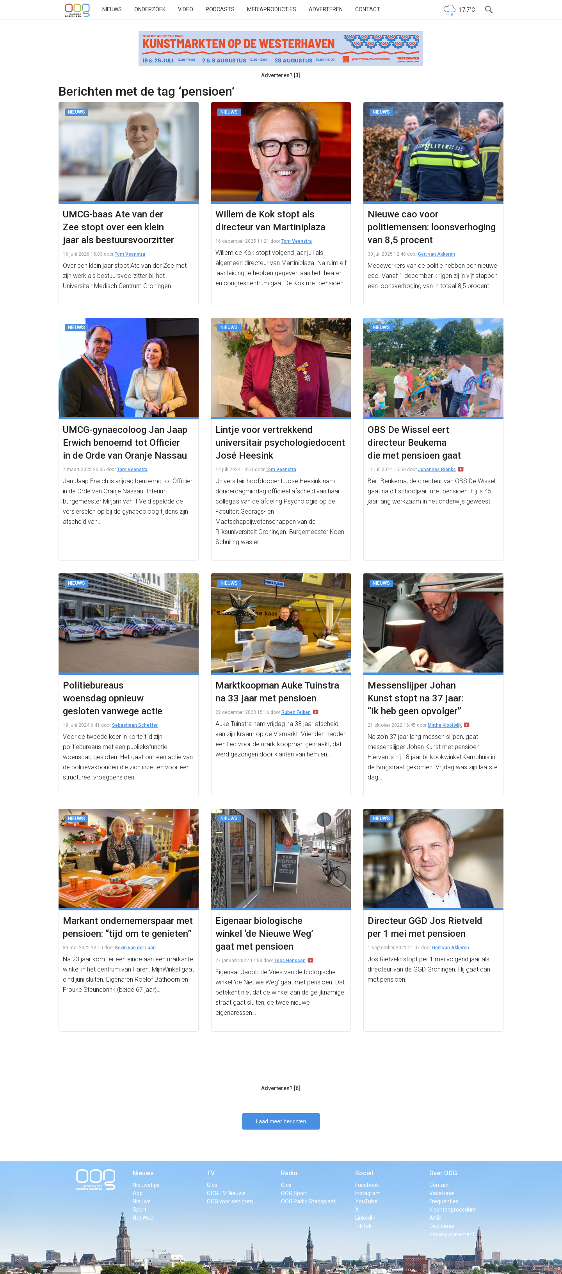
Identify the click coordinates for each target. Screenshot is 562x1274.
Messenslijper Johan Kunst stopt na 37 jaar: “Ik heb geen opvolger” (415, 698)
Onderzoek (149, 9)
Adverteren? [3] (280, 75)
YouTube (366, 1201)
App (138, 1193)
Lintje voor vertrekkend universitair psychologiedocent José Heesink (280, 442)
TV (211, 1173)
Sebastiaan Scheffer (135, 725)
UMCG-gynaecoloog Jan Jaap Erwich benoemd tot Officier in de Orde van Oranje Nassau (125, 442)
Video (185, 9)
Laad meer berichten (281, 1121)
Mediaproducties (271, 9)
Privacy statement (452, 1234)
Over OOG (443, 1173)
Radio (289, 1173)
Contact (367, 9)
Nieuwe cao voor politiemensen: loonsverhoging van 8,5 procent (432, 227)
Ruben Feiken (296, 712)
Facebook (367, 1185)
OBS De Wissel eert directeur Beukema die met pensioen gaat (414, 442)
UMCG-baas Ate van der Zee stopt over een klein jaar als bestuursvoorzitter (118, 227)
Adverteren (326, 9)
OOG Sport (294, 1193)
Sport (139, 1209)
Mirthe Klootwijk (445, 725)
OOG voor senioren (230, 1201)
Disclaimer (442, 1226)
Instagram (368, 1193)
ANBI (435, 1218)
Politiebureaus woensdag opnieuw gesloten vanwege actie (112, 698)
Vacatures (442, 1193)
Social (364, 1173)
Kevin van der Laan (135, 947)
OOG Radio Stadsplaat (308, 1201)
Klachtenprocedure (452, 1209)
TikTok (363, 1226)
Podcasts (220, 9)
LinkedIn (365, 1218)
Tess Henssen (290, 960)
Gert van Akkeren (436, 254)
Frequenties (444, 1201)
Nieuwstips (146, 1185)
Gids (212, 1185)
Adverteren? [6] (280, 1088)
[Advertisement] (281, 1061)
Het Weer (144, 1218)
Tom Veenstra (130, 254)
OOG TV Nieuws (226, 1193)
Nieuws (112, 9)
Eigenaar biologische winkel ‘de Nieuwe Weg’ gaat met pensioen (264, 933)
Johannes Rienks (437, 469)
